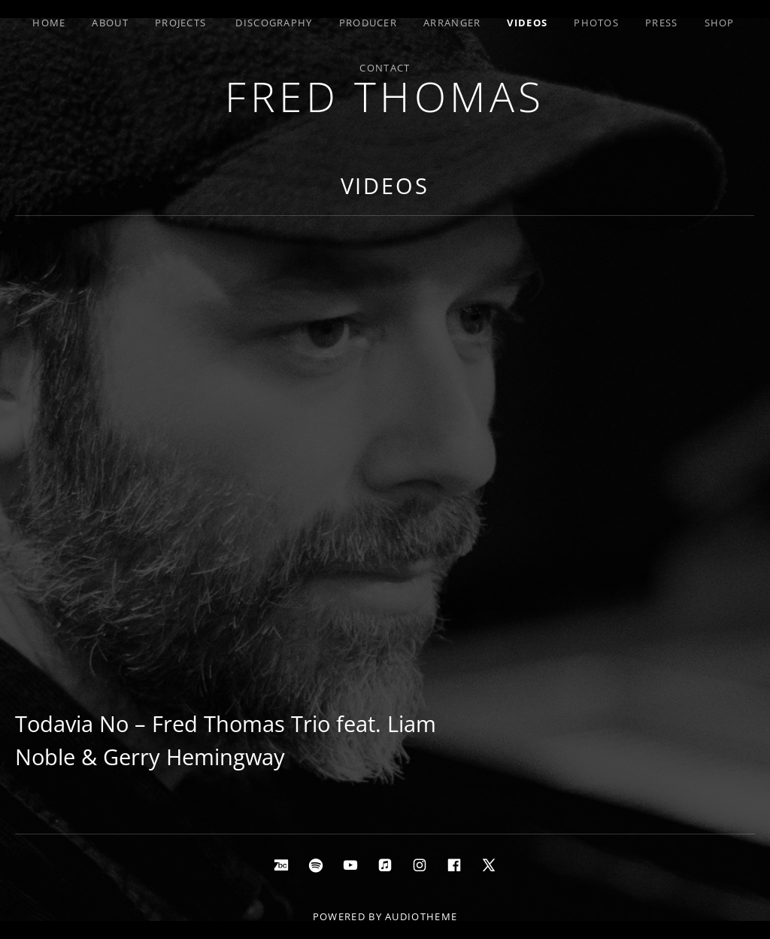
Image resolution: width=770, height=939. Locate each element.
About (110, 22)
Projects (180, 22)
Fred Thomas (385, 96)
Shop (720, 22)
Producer (368, 22)
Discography (273, 22)
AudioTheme (421, 916)
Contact (384, 67)
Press (661, 22)
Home (48, 22)
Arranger (451, 22)
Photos (596, 22)
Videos (527, 22)
